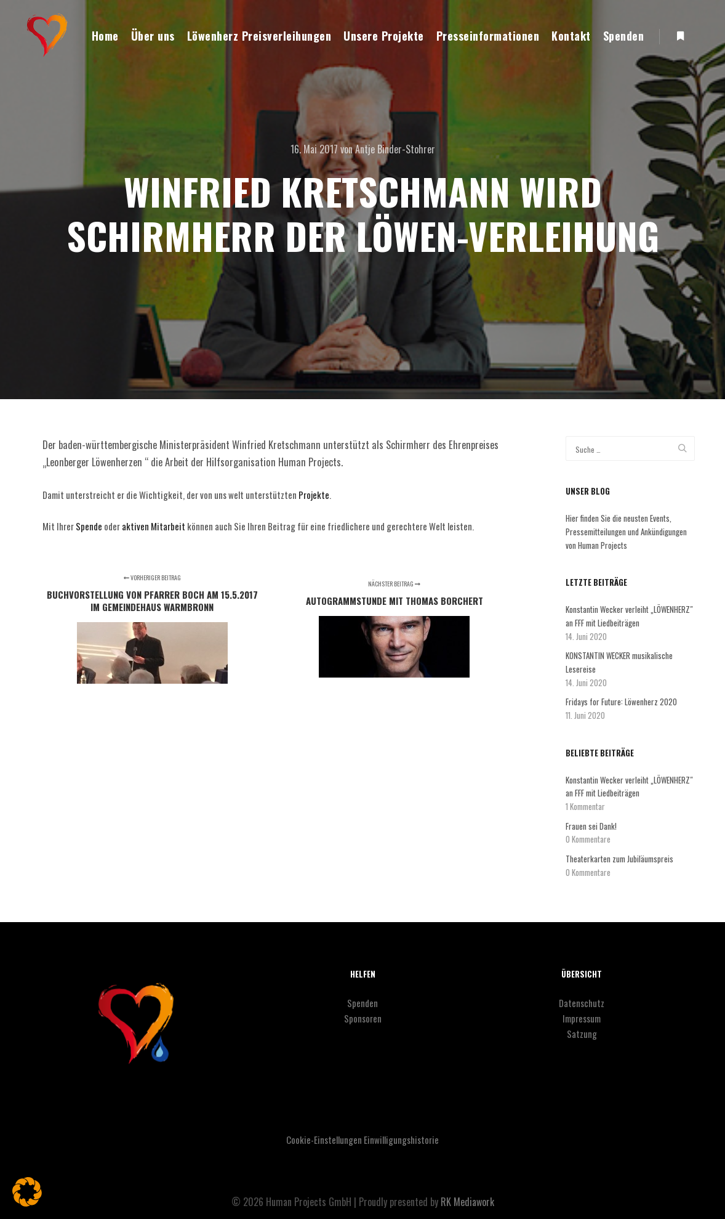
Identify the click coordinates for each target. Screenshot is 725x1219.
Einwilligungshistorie (401, 1139)
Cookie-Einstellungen (324, 1139)
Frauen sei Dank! (591, 826)
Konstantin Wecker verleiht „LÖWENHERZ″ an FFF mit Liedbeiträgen (629, 616)
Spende (88, 526)
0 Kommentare (588, 839)
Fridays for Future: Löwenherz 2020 (621, 701)
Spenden (362, 1003)
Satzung (582, 1033)
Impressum (582, 1018)
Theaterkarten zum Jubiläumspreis (619, 858)
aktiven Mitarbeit (152, 526)
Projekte (313, 494)
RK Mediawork (467, 1201)
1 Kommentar (585, 806)
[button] (27, 1192)
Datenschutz (581, 1003)
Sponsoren (363, 1018)
